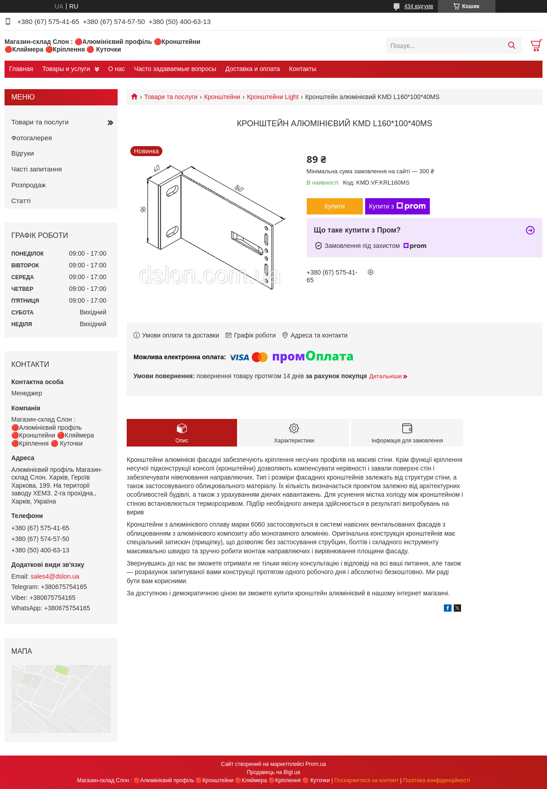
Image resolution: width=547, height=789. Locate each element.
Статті (21, 200)
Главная (21, 68)
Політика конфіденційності (436, 780)
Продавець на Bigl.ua (273, 772)
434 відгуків (418, 6)
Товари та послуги (170, 96)
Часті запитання (36, 169)
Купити (334, 206)
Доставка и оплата (252, 68)
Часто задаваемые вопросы (175, 68)
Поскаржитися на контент (366, 780)
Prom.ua (315, 764)
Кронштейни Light (273, 96)
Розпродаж (28, 185)
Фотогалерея (31, 138)
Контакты (302, 68)
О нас (116, 68)
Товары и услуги (66, 68)
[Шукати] (511, 46)
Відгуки (22, 153)
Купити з (397, 206)
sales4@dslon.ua (55, 576)
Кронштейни (222, 96)
